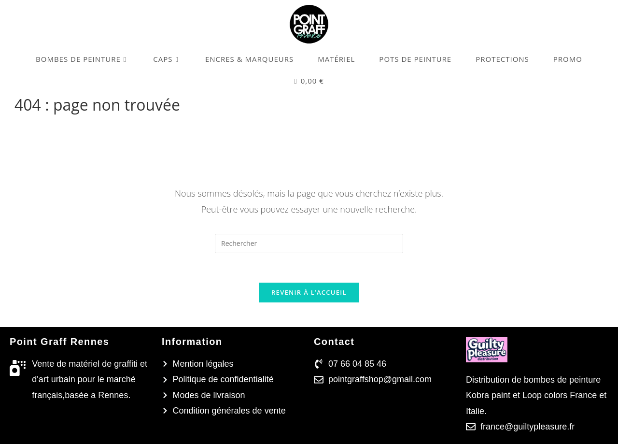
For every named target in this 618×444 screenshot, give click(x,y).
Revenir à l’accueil (309, 292)
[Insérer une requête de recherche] (309, 243)
